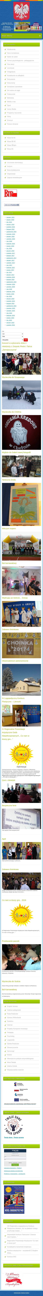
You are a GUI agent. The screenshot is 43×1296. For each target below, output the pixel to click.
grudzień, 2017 (10, 253)
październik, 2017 (11, 258)
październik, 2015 (11, 306)
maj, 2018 (9, 241)
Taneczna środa (9, 480)
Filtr (26, 340)
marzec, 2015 (10, 318)
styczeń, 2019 (10, 224)
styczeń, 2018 (10, 251)
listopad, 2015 (10, 303)
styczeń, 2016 (10, 298)
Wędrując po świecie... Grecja (15, 598)
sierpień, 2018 (10, 236)
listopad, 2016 (10, 279)
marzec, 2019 (10, 219)
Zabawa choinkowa (10, 629)
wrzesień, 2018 (10, 234)
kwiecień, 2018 (10, 243)
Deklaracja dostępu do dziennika (13, 1171)
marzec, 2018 (10, 246)
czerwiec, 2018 (10, 239)
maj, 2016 (9, 289)
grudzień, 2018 (10, 227)
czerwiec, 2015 (10, 310)
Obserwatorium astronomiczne (15, 661)
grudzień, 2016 (10, 277)
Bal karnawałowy (9, 563)
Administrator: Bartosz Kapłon (21, 1293)
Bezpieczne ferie (9, 805)
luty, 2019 (9, 222)
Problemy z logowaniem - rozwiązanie (14, 1173)
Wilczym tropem (9, 528)
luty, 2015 (9, 320)
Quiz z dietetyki (8, 780)
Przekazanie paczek (10, 941)
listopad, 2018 (10, 229)
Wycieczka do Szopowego (13, 377)
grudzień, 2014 (10, 325)
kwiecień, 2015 (10, 315)
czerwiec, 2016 (10, 286)
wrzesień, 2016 (10, 284)
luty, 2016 (9, 296)
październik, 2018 (11, 231)
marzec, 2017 (10, 270)
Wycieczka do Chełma (11, 412)
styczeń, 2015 (10, 322)
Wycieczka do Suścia (11, 981)
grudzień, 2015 (10, 301)
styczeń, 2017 (10, 274)
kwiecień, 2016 (10, 291)
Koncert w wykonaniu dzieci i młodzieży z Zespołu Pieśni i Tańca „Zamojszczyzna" (17, 346)
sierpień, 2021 (10, 217)
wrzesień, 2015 (10, 308)
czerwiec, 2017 (10, 262)
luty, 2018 (9, 248)
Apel (4, 839)
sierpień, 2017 (10, 260)
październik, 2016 (11, 282)
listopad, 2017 (10, 255)
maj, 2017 (9, 265)
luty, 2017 (9, 272)
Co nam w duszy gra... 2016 (14, 900)
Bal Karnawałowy (9, 989)
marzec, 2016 (10, 294)
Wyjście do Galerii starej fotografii (16, 452)
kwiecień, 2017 (10, 267)
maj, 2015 (9, 313)
